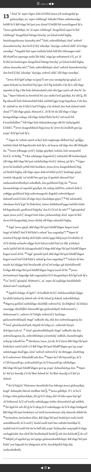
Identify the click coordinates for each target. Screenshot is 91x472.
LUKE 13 (44, 4)
